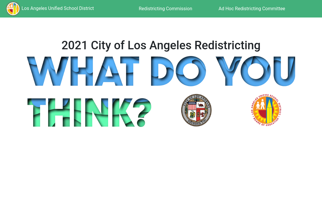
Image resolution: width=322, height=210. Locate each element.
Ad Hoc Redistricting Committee (252, 8)
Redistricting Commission (165, 8)
